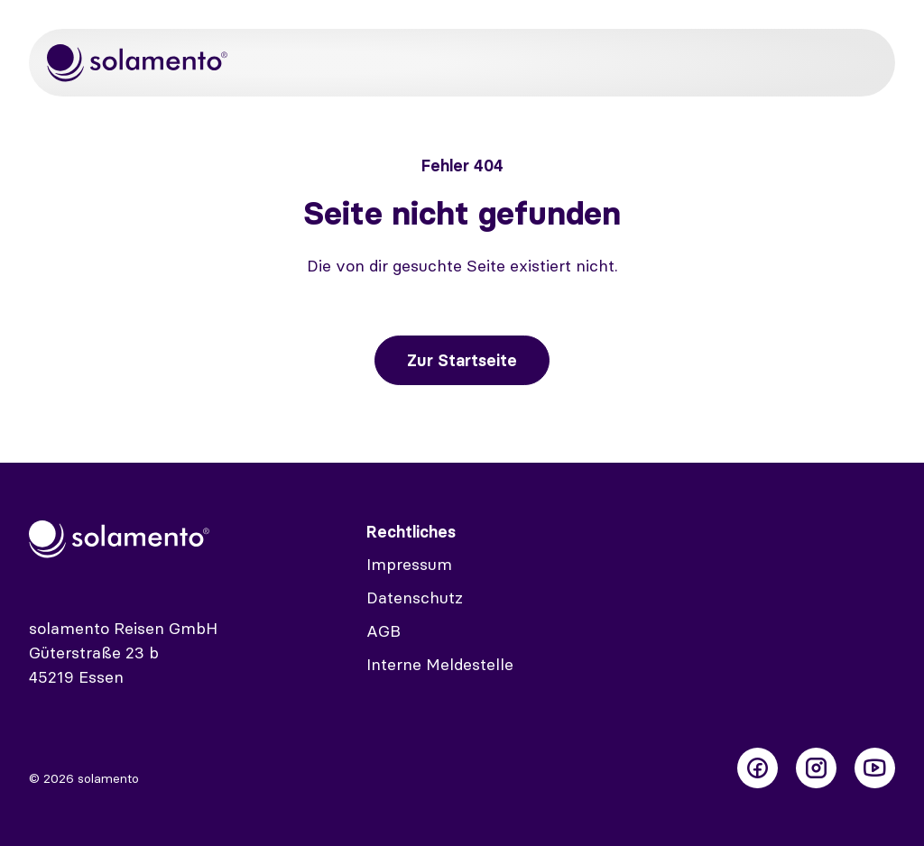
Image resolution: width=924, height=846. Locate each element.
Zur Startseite (462, 360)
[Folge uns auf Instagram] (816, 768)
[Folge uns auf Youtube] (875, 768)
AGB (383, 631)
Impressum (409, 564)
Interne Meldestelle (439, 664)
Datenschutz (414, 597)
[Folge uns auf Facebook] (757, 768)
